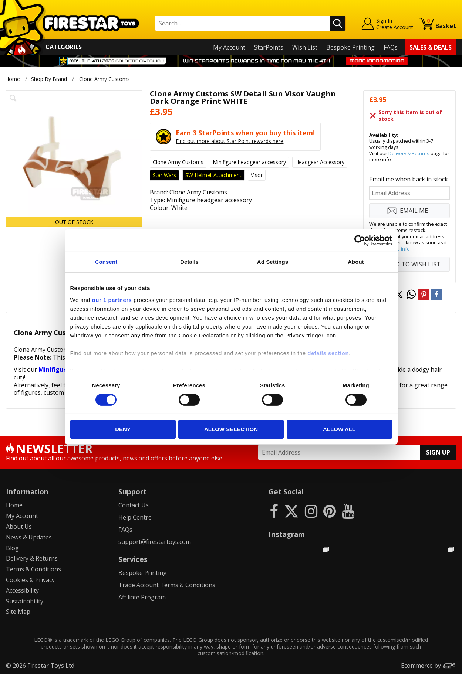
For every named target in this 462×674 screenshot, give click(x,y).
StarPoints (268, 47)
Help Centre (135, 517)
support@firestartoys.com (154, 542)
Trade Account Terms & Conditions (166, 585)
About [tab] (356, 262)
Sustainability (24, 601)
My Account (229, 47)
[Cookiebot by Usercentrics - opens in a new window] (359, 240)
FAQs (391, 47)
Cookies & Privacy (30, 580)
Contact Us (133, 505)
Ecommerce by (428, 665)
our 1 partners (112, 299)
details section (328, 353)
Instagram (287, 534)
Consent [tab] (106, 262)
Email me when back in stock (408, 179)
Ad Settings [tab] (272, 262)
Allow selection (231, 429)
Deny (123, 429)
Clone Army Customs (104, 78)
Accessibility (22, 590)
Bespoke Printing (350, 47)
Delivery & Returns (408, 153)
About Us (19, 526)
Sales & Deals (430, 47)
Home (12, 78)
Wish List (304, 47)
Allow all (339, 429)
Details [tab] (189, 262)
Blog (12, 548)
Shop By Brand (49, 78)
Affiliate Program (142, 597)
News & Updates (29, 537)
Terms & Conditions (33, 569)
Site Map (18, 611)
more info (399, 248)
